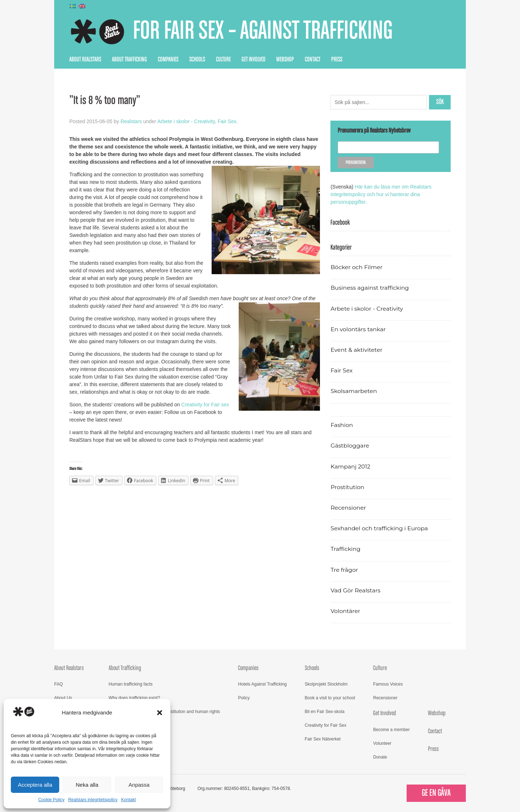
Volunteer (382, 743)
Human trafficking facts (131, 684)
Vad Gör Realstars (355, 590)
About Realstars (85, 59)
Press (336, 59)
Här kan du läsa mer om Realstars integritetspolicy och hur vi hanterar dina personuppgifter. (380, 194)
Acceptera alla (35, 785)
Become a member (391, 729)
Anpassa (139, 785)
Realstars (131, 121)
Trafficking (345, 548)
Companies (168, 59)
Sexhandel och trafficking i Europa (379, 528)
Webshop (285, 59)
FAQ (58, 684)
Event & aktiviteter (356, 349)
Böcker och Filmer (356, 267)
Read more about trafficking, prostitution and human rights (164, 711)
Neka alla (87, 785)
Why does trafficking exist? (134, 697)
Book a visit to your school (330, 697)
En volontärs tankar (358, 329)
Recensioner (348, 507)
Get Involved (253, 59)
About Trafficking (129, 59)
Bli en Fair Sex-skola (324, 711)
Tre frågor (344, 569)
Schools (197, 59)
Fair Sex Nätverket (323, 739)
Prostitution (347, 487)
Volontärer (345, 611)
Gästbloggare (349, 445)
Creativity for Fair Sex (325, 725)
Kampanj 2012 (350, 466)
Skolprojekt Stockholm (326, 684)
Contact (312, 59)
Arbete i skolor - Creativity (186, 121)
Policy (244, 697)
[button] (159, 712)
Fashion (341, 425)
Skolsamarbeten (353, 391)
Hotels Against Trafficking (262, 684)
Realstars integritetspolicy (93, 799)
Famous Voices (388, 684)
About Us (63, 697)
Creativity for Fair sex (205, 404)
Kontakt (128, 799)
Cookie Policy (51, 799)
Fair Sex (227, 121)
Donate (380, 757)
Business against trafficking (369, 287)
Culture (223, 59)
